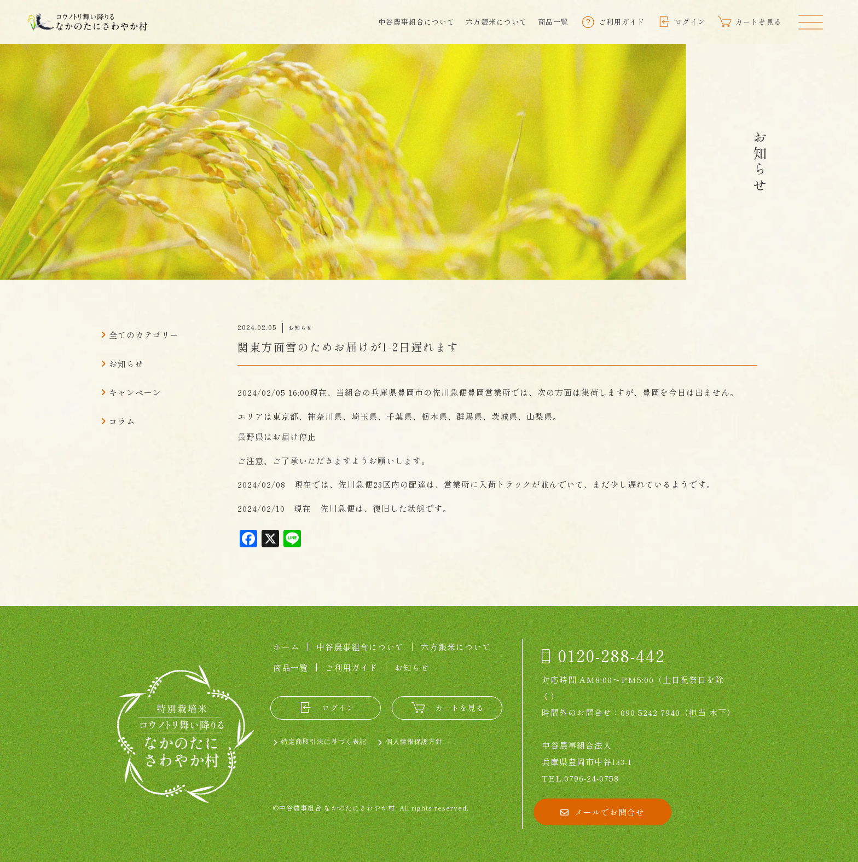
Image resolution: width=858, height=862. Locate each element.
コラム (122, 421)
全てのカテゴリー (144, 334)
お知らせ (126, 363)
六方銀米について (496, 21)
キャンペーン (135, 392)
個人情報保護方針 (414, 741)
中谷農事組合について (416, 21)
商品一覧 (553, 21)
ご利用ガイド (351, 667)
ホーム (286, 646)
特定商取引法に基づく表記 (324, 741)
